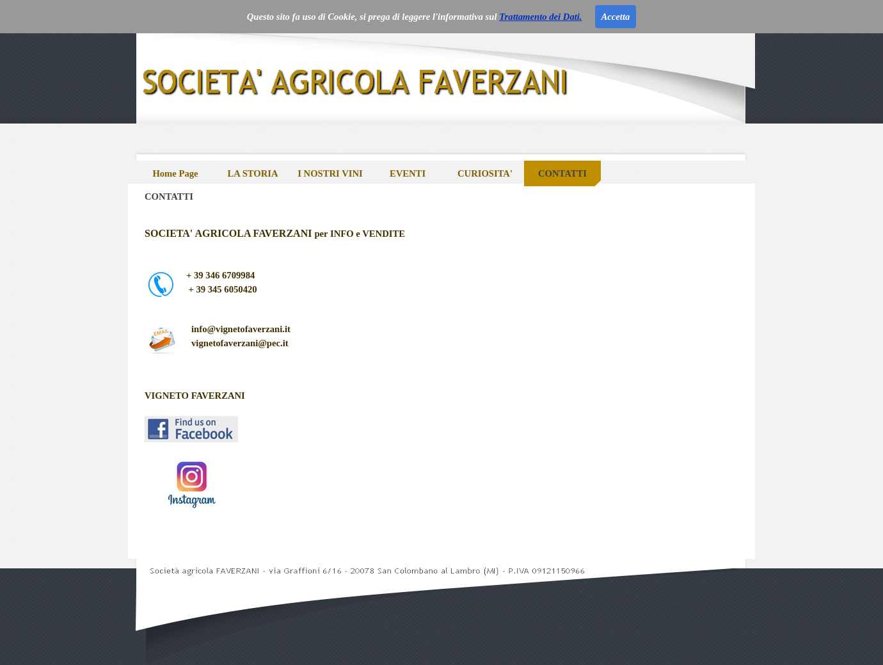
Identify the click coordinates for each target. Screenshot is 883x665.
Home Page (175, 173)
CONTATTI (562, 173)
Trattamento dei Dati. (540, 17)
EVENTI (408, 173)
